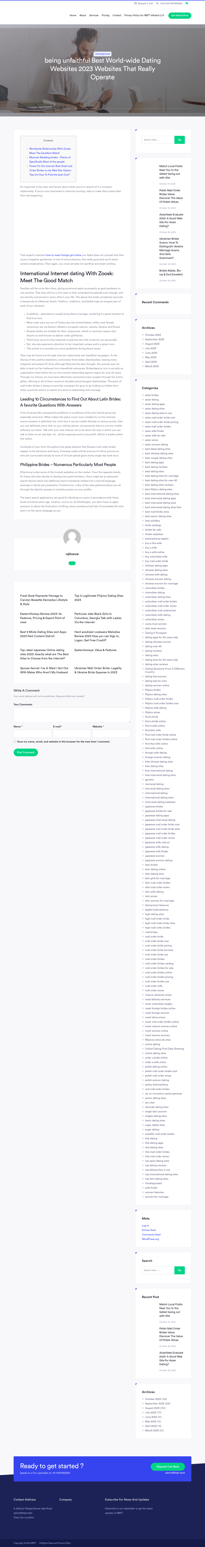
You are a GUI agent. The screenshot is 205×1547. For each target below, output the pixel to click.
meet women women (157, 1035)
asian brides (152, 395)
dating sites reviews (156, 664)
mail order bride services (159, 950)
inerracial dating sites (157, 788)
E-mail (57, 726)
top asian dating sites (157, 1161)
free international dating (159, 770)
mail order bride (154, 936)
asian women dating (156, 444)
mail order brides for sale (159, 968)
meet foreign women (157, 1013)
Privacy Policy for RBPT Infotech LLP (144, 15)
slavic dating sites (155, 1120)
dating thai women (156, 676)
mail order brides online (158, 972)
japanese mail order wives (160, 838)
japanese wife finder (156, 851)
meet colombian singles (158, 1004)
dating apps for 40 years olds (161, 637)
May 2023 (150, 357)
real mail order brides (157, 1089)
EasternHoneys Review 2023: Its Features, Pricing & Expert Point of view (42, 618)
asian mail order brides (158, 426)
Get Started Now (179, 15)
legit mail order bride (157, 918)
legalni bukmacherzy (156, 909)
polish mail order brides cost (161, 1071)
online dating (152, 1044)
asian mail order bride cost (160, 417)
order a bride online (156, 1057)
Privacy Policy (64, 1543)
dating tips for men (156, 681)
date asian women (155, 628)
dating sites (151, 655)
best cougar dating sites (158, 458)
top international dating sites (161, 1174)
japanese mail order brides (160, 833)
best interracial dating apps (160, 498)
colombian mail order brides (161, 601)
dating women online (157, 685)
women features (154, 1192)
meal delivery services (157, 999)
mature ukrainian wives (158, 995)
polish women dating (157, 1080)
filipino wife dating (155, 708)
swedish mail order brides (159, 1134)
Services (93, 15)
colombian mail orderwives (160, 610)
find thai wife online (156, 744)
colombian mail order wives (160, 606)
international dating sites (159, 797)
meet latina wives (155, 1017)
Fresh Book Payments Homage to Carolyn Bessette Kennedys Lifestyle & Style (44, 600)
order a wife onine (155, 1062)
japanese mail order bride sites (162, 829)
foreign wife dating (156, 752)
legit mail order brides (157, 927)
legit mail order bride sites (160, 923)
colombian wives (154, 619)
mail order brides (154, 959)
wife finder (151, 1188)
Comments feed (151, 1234)
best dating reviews (156, 467)
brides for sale (153, 529)
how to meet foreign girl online (63, 255)
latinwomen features (157, 905)
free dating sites (154, 766)
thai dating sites (154, 1147)
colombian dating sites (158, 597)
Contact (117, 15)
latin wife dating (154, 892)
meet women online (156, 1031)
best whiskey (152, 521)
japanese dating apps (157, 815)
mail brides (151, 932)
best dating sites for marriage (162, 476)
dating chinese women (158, 642)
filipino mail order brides (159, 699)
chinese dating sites (156, 570)
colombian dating (155, 592)
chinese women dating (158, 579)
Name (18, 726)
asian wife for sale (155, 435)
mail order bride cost (157, 941)
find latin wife (153, 730)
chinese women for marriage (161, 583)
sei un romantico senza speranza (163, 1093)
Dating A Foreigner (156, 633)
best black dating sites (157, 449)
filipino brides (153, 690)
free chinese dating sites (159, 761)
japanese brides (154, 806)
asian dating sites (155, 408)
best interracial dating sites (160, 503)
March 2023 (152, 366)
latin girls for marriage (157, 878)
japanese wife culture (157, 842)
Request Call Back (168, 1466)
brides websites (154, 534)
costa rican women (156, 624)
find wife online (154, 748)
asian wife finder (154, 431)
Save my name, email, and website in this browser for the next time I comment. (63, 741)
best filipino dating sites (158, 489)
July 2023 (150, 348)
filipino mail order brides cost (161, 703)
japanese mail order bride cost (162, 824)
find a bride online (155, 721)
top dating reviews (155, 1165)
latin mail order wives (157, 887)
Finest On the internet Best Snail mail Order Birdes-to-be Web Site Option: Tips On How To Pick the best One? (50, 170)
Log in (145, 1225)
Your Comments (23, 704)
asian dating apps (155, 404)
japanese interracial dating (160, 820)
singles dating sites (156, 1116)
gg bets (149, 779)
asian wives (151, 440)
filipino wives (152, 712)
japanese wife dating (157, 847)
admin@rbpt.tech (175, 1473)
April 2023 (151, 362)
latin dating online (155, 869)
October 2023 (153, 335)
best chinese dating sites (159, 453)
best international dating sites (162, 494)
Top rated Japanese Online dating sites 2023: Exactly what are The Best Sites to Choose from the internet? (44, 654)
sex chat (150, 1102)
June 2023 (151, 353)
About (82, 15)
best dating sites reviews (159, 485)
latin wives (151, 896)
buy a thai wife (153, 543)
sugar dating (152, 1129)
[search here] (158, 140)
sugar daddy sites (155, 1125)
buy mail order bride (156, 561)
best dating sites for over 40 (161, 480)
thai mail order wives (157, 1156)
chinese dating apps (156, 565)
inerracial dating (154, 784)
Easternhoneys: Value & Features (95, 650)
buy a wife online (154, 552)
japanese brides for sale (158, 811)
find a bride (151, 717)
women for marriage (156, 1197)
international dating (156, 793)
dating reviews (153, 651)
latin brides (151, 865)
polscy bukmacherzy (156, 1084)
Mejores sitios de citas (158, 1040)
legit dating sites (154, 914)
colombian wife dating (157, 615)
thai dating (151, 1138)
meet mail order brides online (162, 1022)
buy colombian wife (156, 556)
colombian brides (155, 588)
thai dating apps (154, 1143)
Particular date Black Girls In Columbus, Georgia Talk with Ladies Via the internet (97, 618)
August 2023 (152, 344)
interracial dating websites (160, 802)
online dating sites (155, 1053)
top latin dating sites (156, 1179)
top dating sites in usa (157, 1170)
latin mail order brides (157, 883)
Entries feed (149, 1230)
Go (179, 140)
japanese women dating (158, 860)
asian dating (152, 399)
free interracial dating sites (160, 775)
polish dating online (156, 1066)
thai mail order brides (157, 1152)
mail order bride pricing (158, 945)
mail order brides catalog (159, 963)
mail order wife (153, 986)
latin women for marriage (159, 900)
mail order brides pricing (159, 977)
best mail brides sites (157, 512)
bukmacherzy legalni (156, 538)
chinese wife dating (156, 574)
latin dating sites (154, 874)
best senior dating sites (158, 516)
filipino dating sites (156, 694)
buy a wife (151, 547)
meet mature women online (161, 1026)
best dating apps (154, 462)
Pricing (105, 15)
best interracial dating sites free (163, 507)
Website (98, 726)
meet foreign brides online (160, 1008)
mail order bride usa (156, 954)
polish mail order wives (158, 1075)
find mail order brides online (161, 739)
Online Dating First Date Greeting (164, 1049)
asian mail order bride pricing (161, 422)
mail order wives (154, 990)
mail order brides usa (157, 981)
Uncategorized (102, 54)
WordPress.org (150, 1239)
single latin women (156, 1111)
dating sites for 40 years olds (161, 660)
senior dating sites (155, 1098)
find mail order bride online (160, 735)
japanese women (154, 856)
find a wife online (155, 726)
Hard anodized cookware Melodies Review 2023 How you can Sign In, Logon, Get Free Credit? (97, 636)
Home (73, 15)
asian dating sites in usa (158, 413)
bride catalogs (153, 525)
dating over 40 (153, 646)
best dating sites (154, 471)
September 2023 (154, 339)
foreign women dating (157, 757)
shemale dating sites (156, 1107)
